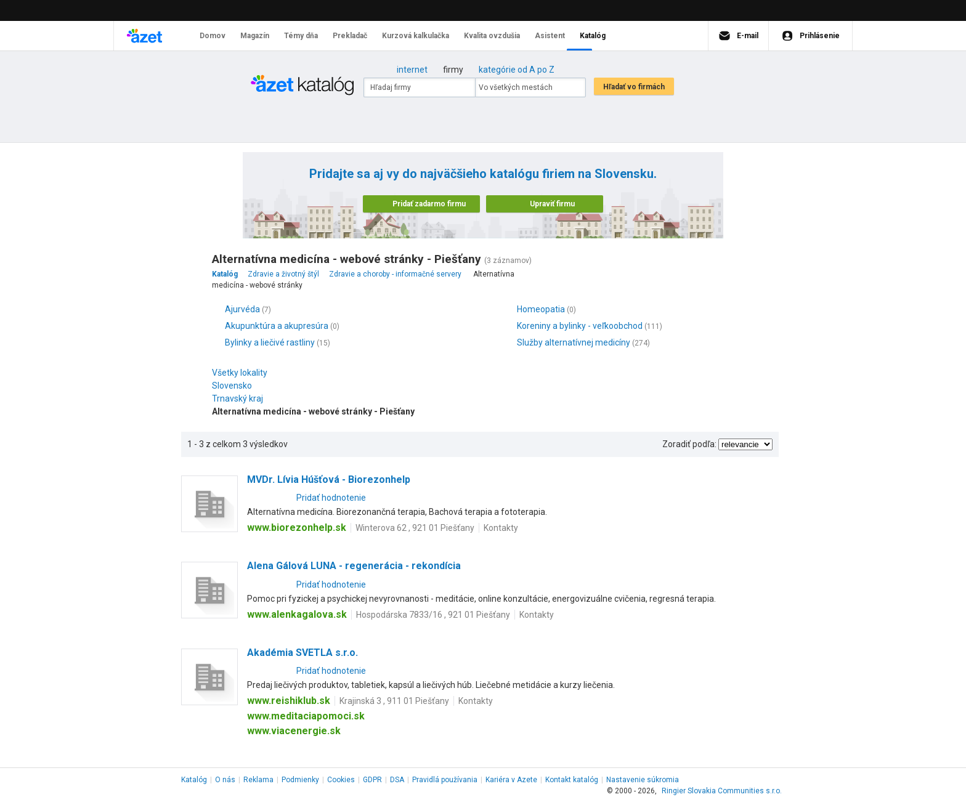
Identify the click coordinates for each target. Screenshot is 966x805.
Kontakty (501, 528)
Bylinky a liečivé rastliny (270, 342)
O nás (225, 779)
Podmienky (300, 779)
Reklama (258, 779)
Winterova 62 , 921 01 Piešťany (414, 528)
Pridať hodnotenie (331, 498)
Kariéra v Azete (511, 779)
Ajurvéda (242, 309)
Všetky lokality (239, 373)
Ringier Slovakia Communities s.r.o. (722, 791)
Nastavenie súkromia (642, 779)
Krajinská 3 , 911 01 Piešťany (394, 701)
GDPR (372, 779)
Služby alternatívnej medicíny (573, 342)
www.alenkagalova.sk (297, 614)
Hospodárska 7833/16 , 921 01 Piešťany (433, 615)
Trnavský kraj (240, 398)
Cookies (341, 779)
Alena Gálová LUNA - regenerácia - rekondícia (354, 566)
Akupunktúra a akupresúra (276, 326)
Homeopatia (541, 309)
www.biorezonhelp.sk (296, 527)
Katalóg (194, 779)
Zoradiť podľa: (689, 444)
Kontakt (571, 779)
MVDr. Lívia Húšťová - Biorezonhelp (328, 479)
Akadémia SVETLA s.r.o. (302, 652)
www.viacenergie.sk (294, 731)
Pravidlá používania (444, 779)
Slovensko (235, 385)
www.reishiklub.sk (288, 700)
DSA (397, 779)
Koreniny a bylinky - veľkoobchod (580, 326)
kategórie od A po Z (516, 70)
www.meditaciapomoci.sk (306, 716)
